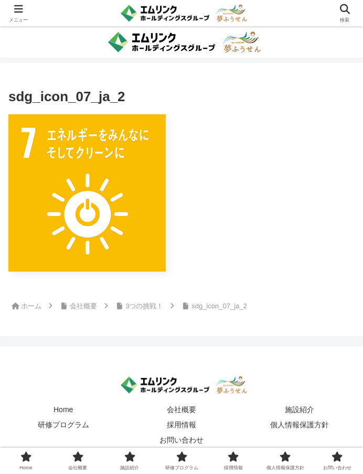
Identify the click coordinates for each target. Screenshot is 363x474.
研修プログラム (63, 425)
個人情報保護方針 (299, 425)
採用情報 (181, 425)
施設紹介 (299, 409)
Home (63, 409)
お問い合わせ (181, 440)
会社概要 (181, 409)
